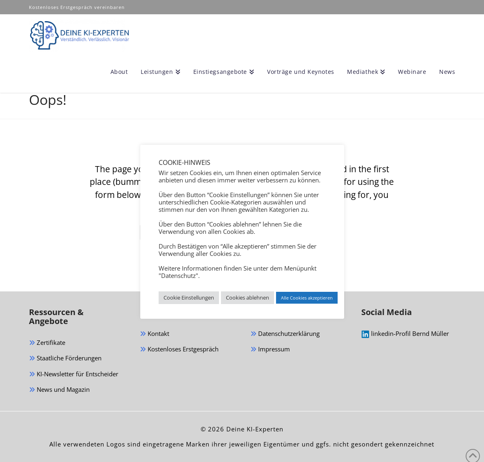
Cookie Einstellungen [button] (189, 297)
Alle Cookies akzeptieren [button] (307, 298)
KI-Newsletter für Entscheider (73, 374)
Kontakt (154, 334)
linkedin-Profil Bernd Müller (405, 333)
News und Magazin (59, 390)
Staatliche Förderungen (65, 358)
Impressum (270, 349)
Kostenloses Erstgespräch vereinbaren (77, 7)
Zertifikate (47, 343)
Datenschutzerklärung (285, 334)
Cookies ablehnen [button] (247, 297)
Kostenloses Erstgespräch (179, 349)
